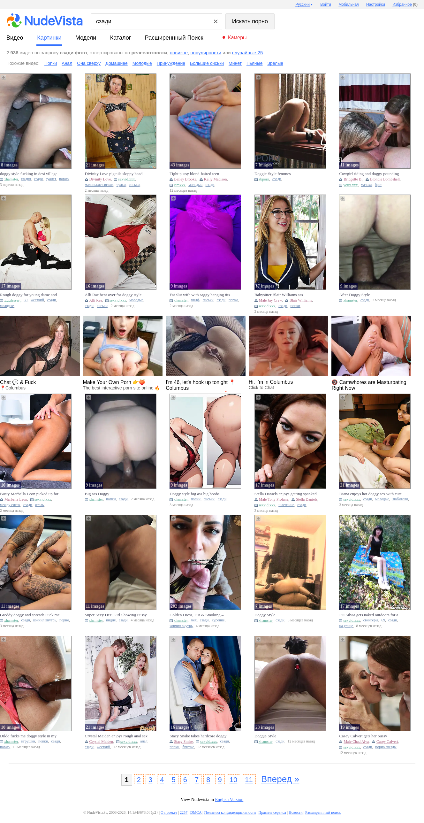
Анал (67, 63)
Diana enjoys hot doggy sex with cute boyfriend (370, 493)
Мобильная (348, 4)
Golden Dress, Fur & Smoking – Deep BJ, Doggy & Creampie (196, 615)
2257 (183, 812)
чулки (121, 185)
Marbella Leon (15, 499)
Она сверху (89, 63)
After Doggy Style (354, 294)
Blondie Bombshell (385, 179)
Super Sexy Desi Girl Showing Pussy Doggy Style (116, 615)
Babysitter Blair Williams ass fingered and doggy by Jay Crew (281, 294)
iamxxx (179, 185)
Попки (50, 63)
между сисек (10, 505)
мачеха (366, 185)
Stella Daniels (306, 499)
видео (14, 38)
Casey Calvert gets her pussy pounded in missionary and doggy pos (367, 736)
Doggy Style (264, 614)
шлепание (286, 505)
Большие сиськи (207, 63)
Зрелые (275, 63)
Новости (296, 812)
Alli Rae (95, 300)
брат (378, 185)
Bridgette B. (353, 179)
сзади (38, 179)
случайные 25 (247, 52)
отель (39, 505)
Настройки (375, 4)
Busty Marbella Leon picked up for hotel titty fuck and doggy (29, 493)
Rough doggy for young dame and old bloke (28, 294)
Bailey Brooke (185, 179)
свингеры (370, 620)
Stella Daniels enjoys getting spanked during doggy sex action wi (285, 493)
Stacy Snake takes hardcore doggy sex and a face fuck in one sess (198, 736)
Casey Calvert (387, 741)
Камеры (237, 37)
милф (195, 300)
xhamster (11, 179)
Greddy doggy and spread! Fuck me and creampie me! (30, 615)
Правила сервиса (272, 812)
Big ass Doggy (97, 493)
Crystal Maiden (101, 741)
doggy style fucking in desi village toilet (28, 173)
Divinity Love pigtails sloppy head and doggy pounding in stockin (114, 173)
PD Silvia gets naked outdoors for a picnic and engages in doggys (368, 615)
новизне (179, 52)
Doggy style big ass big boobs (194, 493)
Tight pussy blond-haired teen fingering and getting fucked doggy (199, 173)
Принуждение (171, 63)
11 (249, 780)
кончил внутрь (44, 620)
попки (295, 306)
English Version (229, 799)
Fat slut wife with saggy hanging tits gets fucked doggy (200, 294)
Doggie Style (265, 736)
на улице (346, 626)
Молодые (142, 63)
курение (218, 620)
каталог (120, 38)
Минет (235, 63)
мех (194, 620)
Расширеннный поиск (174, 38)
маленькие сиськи (99, 185)
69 (25, 300)
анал (144, 741)
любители (400, 499)
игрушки (28, 741)
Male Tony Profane (273, 499)
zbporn (264, 179)
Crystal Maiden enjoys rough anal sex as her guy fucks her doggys (116, 736)
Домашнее (116, 63)
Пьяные (254, 63)
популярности (205, 52)
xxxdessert (12, 300)
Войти (325, 4)
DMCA (195, 812)
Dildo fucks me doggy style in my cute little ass (28, 736)
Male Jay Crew (270, 300)
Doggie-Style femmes (272, 173)
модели (85, 38)
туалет (51, 179)
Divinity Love (100, 179)
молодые (195, 185)
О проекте (169, 812)
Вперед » (280, 779)
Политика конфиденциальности (230, 812)
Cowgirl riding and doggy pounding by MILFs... (369, 173)
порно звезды (386, 747)
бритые (188, 747)
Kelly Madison (215, 179)
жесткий (37, 300)
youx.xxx (350, 185)
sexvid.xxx (126, 179)
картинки (49, 38)
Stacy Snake (183, 741)
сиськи (134, 185)
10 (233, 780)
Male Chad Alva (356, 741)
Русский (302, 4)
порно (64, 179)
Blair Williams (301, 300)
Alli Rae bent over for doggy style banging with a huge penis (113, 294)
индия (26, 179)
